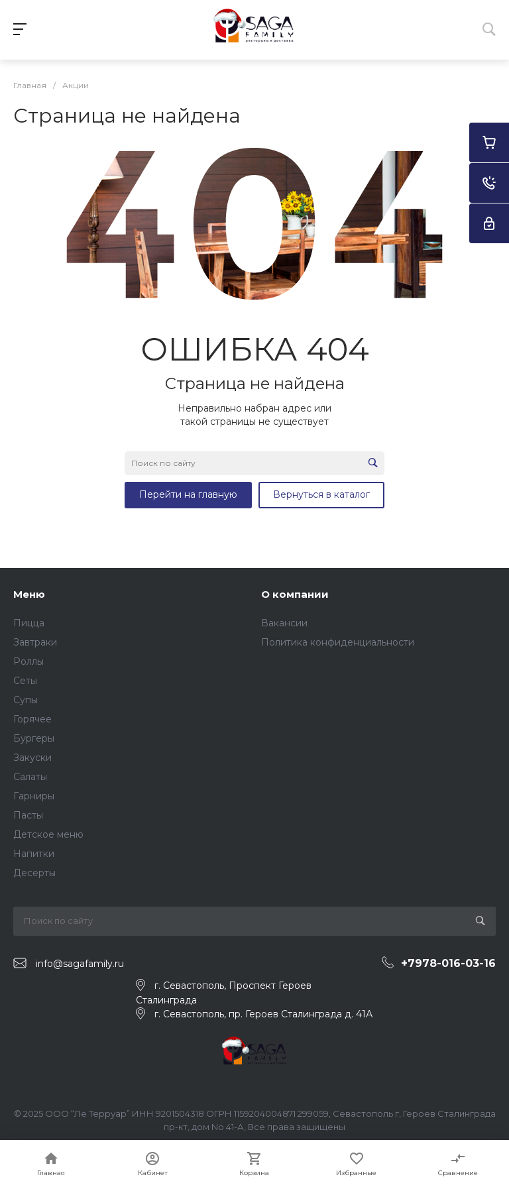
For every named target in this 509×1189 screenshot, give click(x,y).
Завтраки (35, 642)
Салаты (30, 777)
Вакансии (284, 623)
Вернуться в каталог (321, 494)
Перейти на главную (188, 494)
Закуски (32, 758)
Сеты (25, 681)
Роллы (28, 661)
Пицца (28, 623)
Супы (25, 700)
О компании (295, 594)
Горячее (32, 719)
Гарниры (33, 796)
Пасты (28, 815)
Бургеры (33, 738)
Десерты (34, 873)
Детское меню (48, 834)
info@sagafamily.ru (80, 964)
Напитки (33, 854)
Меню (29, 594)
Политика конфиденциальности (337, 642)
